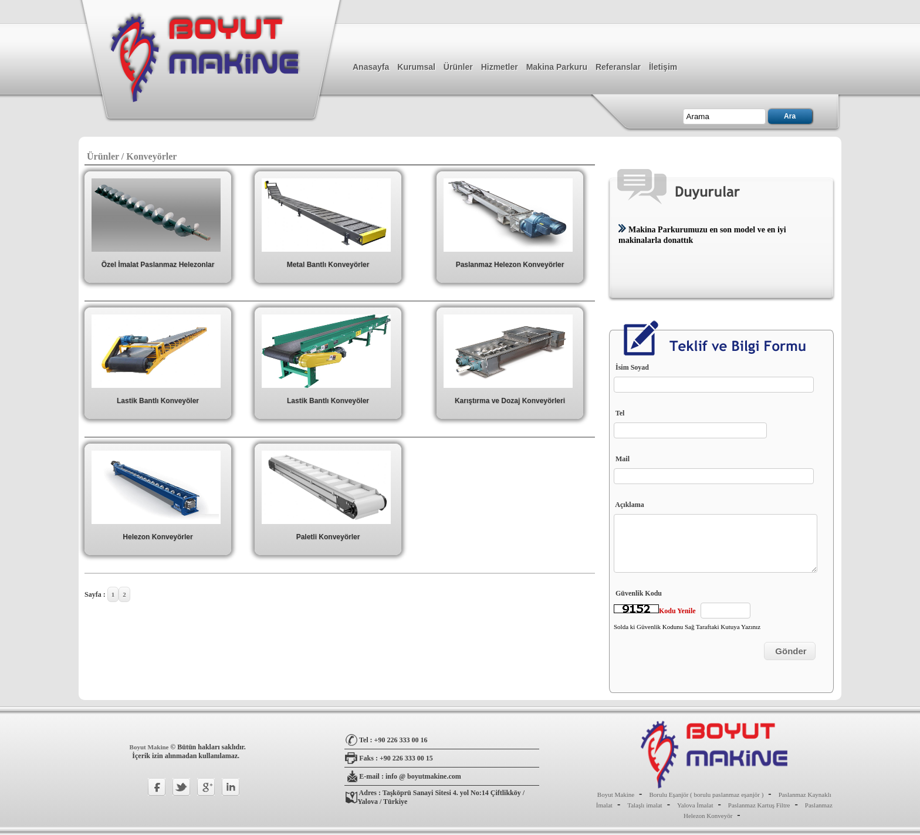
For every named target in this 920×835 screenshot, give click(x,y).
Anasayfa (371, 67)
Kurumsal (416, 67)
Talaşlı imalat (644, 805)
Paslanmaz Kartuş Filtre (759, 805)
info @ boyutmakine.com (423, 776)
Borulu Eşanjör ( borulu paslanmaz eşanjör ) (706, 794)
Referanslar (618, 67)
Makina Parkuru (556, 67)
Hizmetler (499, 67)
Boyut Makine (150, 747)
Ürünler (458, 67)
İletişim (663, 67)
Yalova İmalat (695, 805)
